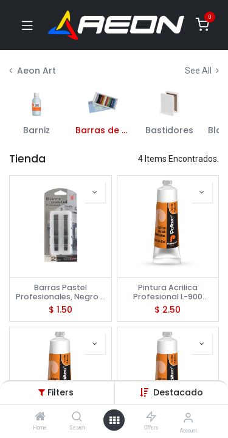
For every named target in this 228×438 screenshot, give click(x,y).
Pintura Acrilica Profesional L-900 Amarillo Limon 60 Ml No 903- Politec (167, 292)
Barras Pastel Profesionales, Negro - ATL (60, 292)
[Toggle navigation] (27, 24)
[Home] (40, 417)
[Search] (77, 417)
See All (202, 70)
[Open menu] (114, 420)
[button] (178, 392)
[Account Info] (188, 418)
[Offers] (151, 417)
